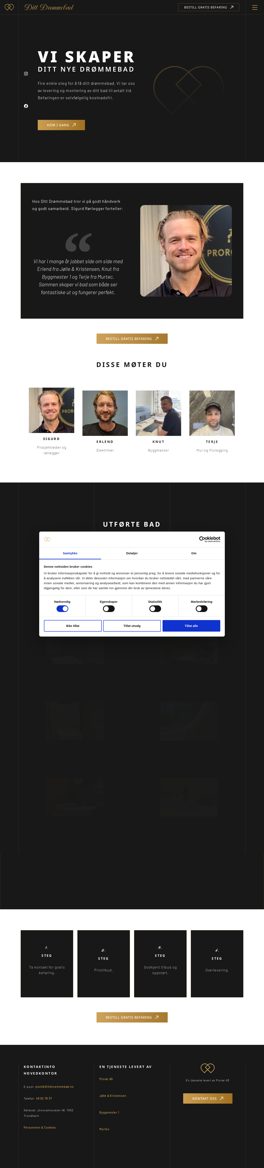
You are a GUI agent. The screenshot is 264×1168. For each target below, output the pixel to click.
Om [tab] (193, 553)
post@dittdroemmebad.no (54, 1092)
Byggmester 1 (109, 1117)
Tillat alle (191, 625)
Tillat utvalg (131, 625)
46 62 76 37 (44, 1103)
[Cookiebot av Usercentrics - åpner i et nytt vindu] (202, 539)
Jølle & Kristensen (112, 1101)
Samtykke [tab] (70, 553)
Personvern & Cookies (40, 1132)
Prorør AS (106, 1084)
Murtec (104, 1134)
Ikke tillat (72, 625)
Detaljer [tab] (132, 553)
